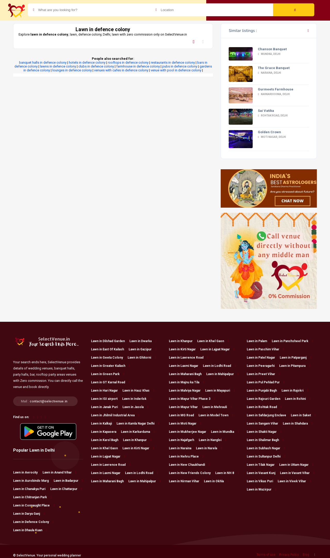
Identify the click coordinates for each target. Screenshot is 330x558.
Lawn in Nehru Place (186, 456)
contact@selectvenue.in (48, 401)
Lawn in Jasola (135, 407)
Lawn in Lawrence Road (110, 465)
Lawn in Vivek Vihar (294, 481)
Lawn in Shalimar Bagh (265, 440)
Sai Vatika (266, 111)
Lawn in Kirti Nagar (138, 448)
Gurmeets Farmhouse (275, 89)
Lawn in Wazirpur (261, 489)
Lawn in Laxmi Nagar (108, 473)
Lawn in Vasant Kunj (263, 473)
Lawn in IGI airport (106, 399)
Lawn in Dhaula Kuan (30, 530)
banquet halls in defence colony (43, 62)
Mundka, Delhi (269, 54)
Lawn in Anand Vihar (59, 472)
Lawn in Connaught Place (33, 505)
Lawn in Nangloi (212, 440)
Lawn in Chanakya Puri (31, 489)
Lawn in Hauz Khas (138, 390)
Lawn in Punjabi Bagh (264, 390)
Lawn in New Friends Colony (192, 473)
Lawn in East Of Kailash (110, 349)
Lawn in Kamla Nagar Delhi (138, 423)
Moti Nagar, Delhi (272, 137)
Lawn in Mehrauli (217, 407)
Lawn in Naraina (182, 448)
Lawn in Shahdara (297, 423)
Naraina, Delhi (269, 72)
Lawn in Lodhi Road (141, 473)
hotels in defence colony (87, 62)
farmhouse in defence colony (138, 66)
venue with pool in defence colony (176, 70)
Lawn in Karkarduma (138, 432)
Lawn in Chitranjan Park (32, 497)
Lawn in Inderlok (136, 399)
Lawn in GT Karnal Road (110, 382)
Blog (306, 554)
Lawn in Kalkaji (104, 423)
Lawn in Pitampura (294, 366)
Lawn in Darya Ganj (29, 513)
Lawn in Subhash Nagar (266, 448)
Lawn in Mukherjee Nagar (190, 432)
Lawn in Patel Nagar (263, 357)
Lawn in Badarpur (68, 481)
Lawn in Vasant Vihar (297, 473)
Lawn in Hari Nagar (106, 390)
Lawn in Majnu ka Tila (186, 382)
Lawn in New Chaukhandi (189, 465)
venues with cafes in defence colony (121, 70)
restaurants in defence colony (173, 62)
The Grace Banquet (274, 68)
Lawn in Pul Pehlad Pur (265, 382)
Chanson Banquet (272, 49)
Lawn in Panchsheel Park (292, 341)
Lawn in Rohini (297, 399)
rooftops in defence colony (128, 62)
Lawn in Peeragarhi (263, 366)
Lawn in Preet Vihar (263, 374)
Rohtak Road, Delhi (273, 115)
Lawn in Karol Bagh (107, 440)
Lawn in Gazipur (142, 349)
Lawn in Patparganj (295, 357)
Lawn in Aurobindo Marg (33, 481)
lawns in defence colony (58, 66)
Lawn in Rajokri (295, 390)
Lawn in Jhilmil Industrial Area (115, 415)
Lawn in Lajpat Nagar (108, 456)
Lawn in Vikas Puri (262, 481)
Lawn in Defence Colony (33, 522)
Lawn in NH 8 (227, 473)
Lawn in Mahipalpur (144, 481)
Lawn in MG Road (184, 415)
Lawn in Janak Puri (106, 407)
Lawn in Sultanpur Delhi (266, 456)
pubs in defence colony (179, 66)
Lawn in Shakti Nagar (264, 432)
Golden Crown (269, 132)
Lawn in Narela (209, 448)
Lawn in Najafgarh (184, 440)
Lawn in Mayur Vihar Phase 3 (192, 399)
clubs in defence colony (96, 66)
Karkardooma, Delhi (274, 94)
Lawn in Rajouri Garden (266, 399)
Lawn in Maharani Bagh (109, 481)
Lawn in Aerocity (27, 472)
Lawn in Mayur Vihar (185, 407)
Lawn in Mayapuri (220, 390)
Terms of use (266, 554)
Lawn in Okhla (216, 481)
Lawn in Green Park (107, 374)
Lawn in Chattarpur (66, 489)
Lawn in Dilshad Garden (110, 341)
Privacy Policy (289, 554)
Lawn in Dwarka (142, 341)
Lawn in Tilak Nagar (263, 465)
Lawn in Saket (303, 415)
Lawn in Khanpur (137, 440)
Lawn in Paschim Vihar (265, 349)
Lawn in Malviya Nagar (187, 390)
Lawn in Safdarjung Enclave (269, 415)
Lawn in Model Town (216, 415)
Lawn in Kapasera (106, 432)
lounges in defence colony (72, 70)
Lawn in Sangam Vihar (265, 423)
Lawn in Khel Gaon (106, 448)
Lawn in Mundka (225, 432)
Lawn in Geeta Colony (109, 357)
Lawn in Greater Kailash (110, 366)
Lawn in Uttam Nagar (296, 465)
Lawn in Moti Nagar (185, 423)
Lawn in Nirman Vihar (186, 481)
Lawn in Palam (259, 341)
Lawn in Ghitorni (142, 357)
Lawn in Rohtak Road (264, 407)
